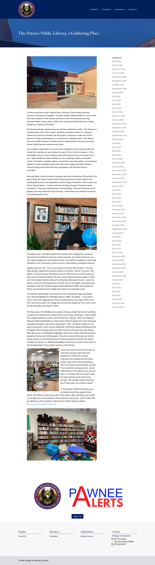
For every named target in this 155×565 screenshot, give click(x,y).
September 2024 (119, 135)
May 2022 (116, 245)
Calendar (54, 536)
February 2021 (118, 303)
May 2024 (116, 151)
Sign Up (77, 516)
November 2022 (119, 221)
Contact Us (132, 9)
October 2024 (118, 131)
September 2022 (119, 229)
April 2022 (116, 249)
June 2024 (116, 147)
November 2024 (119, 128)
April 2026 (116, 61)
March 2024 (117, 159)
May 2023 (116, 198)
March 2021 (117, 299)
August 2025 (117, 92)
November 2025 (119, 81)
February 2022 (118, 256)
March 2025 (117, 112)
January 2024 (118, 167)
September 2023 (119, 182)
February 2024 (118, 163)
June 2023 (116, 194)
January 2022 (118, 260)
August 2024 (117, 139)
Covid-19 (22, 536)
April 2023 (116, 202)
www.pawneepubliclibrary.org (42, 404)
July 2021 (116, 284)
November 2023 (119, 174)
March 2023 (117, 206)
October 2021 (118, 272)
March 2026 (117, 65)
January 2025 (118, 120)
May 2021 (116, 291)
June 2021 (116, 288)
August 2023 (117, 186)
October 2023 (118, 178)
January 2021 (118, 307)
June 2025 (116, 100)
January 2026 (118, 73)
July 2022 (116, 237)
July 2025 (116, 96)
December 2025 (119, 77)
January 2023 (118, 213)
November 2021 (119, 268)
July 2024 (116, 143)
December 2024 (119, 124)
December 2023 (119, 170)
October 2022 (118, 225)
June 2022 (116, 241)
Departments (87, 536)
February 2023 (118, 210)
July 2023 (116, 190)
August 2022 (117, 233)
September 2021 (119, 276)
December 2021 (119, 264)
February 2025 (118, 116)
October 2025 (118, 85)
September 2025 (119, 89)
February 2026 (118, 69)
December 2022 (119, 217)
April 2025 (116, 108)
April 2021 (116, 295)
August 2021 (117, 280)
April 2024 (116, 155)
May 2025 (116, 104)
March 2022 (117, 252)
